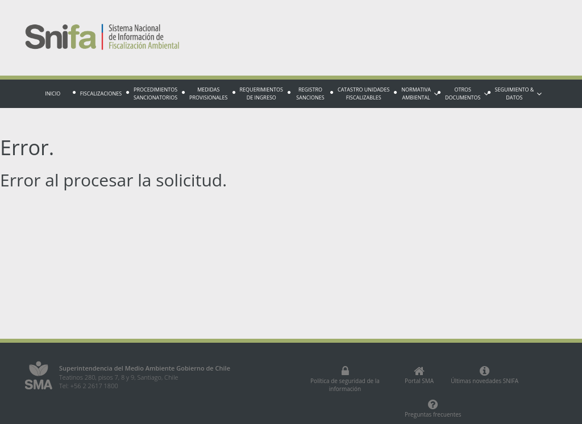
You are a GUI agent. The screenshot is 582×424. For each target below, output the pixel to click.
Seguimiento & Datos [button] (518, 93)
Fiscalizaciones (101, 93)
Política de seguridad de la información (345, 379)
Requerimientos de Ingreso (261, 93)
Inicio (52, 93)
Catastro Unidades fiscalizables (363, 93)
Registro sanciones (310, 93)
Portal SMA (419, 375)
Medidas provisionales (208, 93)
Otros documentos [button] (466, 93)
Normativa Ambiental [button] (419, 93)
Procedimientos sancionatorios (155, 93)
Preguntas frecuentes (433, 408)
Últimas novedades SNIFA (484, 375)
